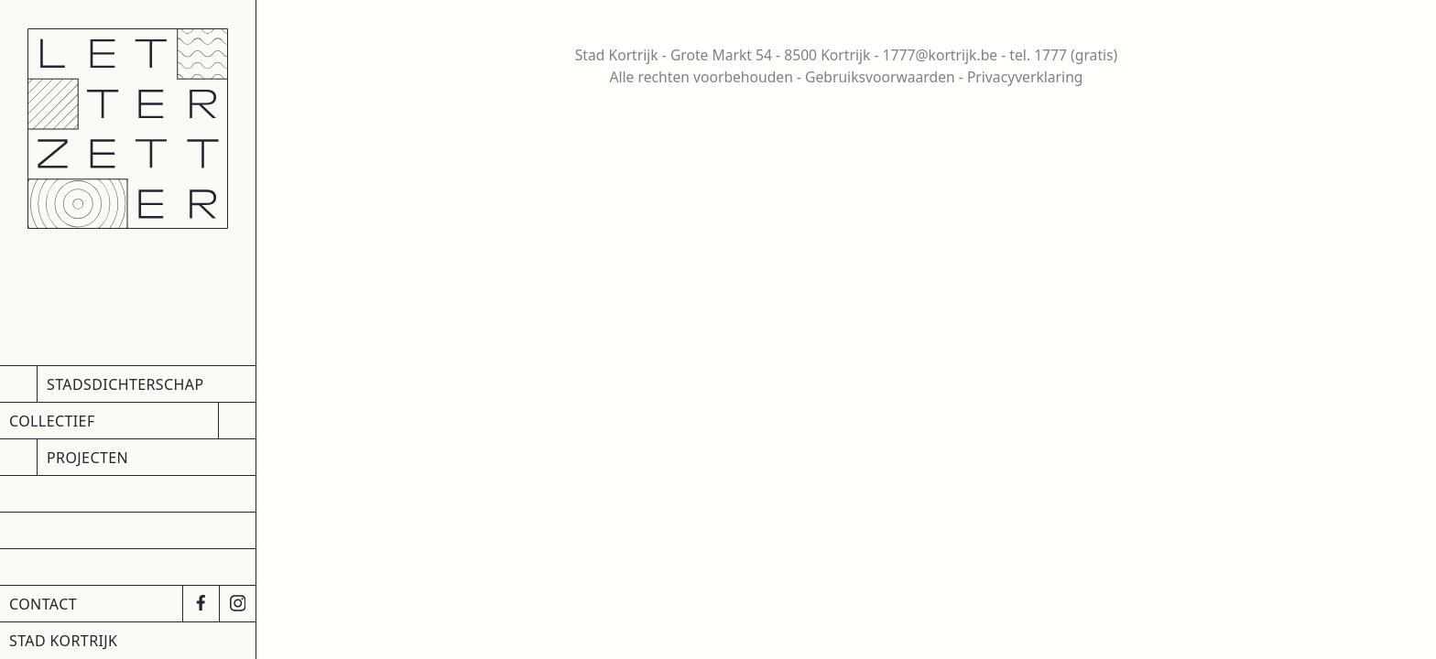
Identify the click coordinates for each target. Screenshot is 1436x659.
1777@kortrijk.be (940, 55)
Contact (43, 604)
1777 (1050, 55)
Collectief (52, 421)
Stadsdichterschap (125, 384)
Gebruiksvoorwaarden (880, 77)
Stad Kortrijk (63, 641)
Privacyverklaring (1025, 77)
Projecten (87, 458)
